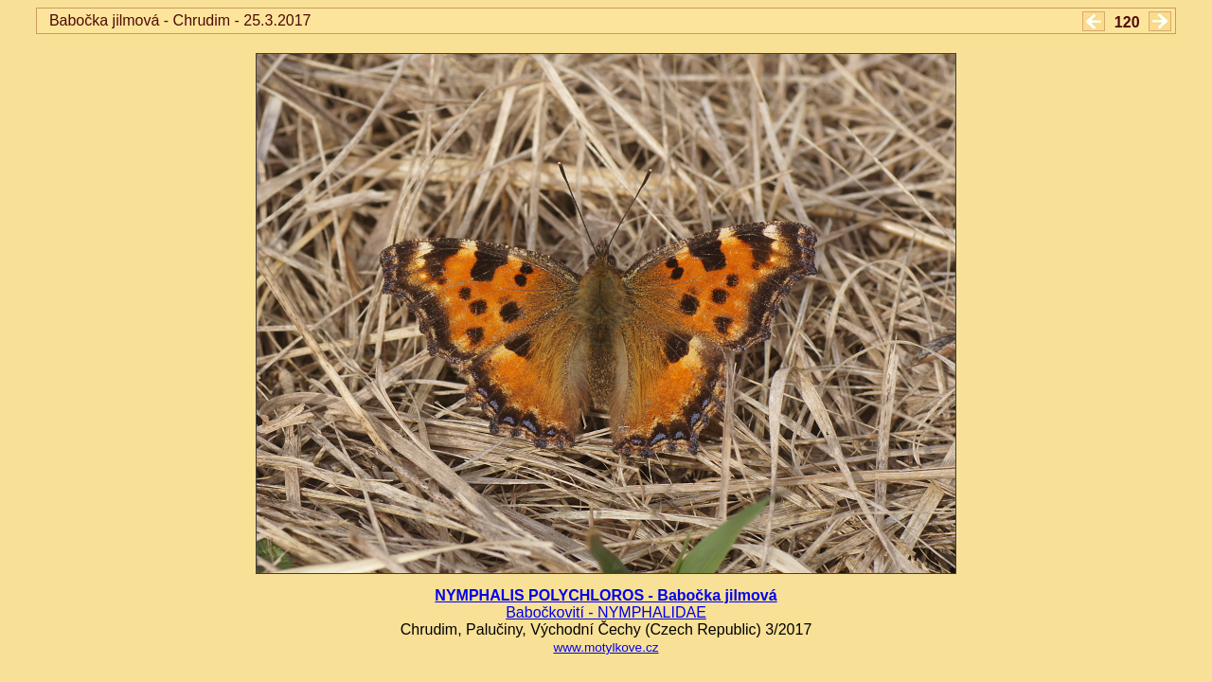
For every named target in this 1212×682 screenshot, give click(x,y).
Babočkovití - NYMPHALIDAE (606, 612)
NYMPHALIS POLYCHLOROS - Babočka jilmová (605, 595)
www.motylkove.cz (605, 647)
